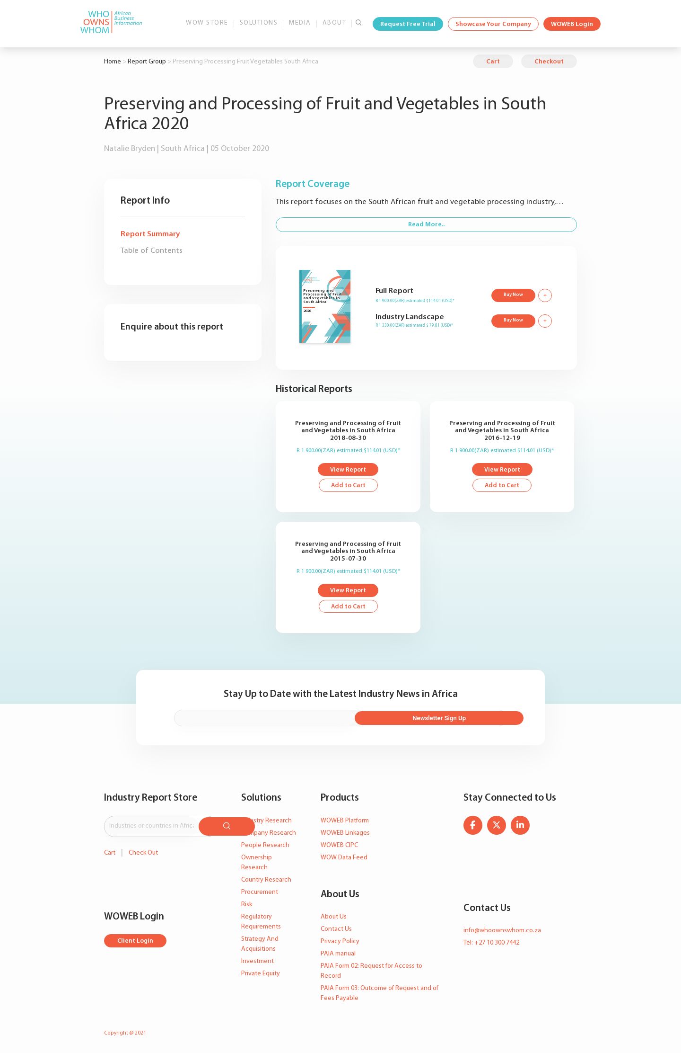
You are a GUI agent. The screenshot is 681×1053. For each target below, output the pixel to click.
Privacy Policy (340, 942)
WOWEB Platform (345, 821)
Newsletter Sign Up (455, 719)
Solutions (259, 23)
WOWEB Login (572, 24)
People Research (265, 846)
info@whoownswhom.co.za (502, 931)
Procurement (259, 893)
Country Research (266, 880)
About (335, 23)
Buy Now (512, 294)
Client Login (136, 940)
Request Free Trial (408, 24)
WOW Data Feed (344, 858)
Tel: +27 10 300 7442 (491, 943)
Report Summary (150, 234)
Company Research (268, 834)
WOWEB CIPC (339, 846)
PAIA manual (338, 954)
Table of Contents (152, 251)
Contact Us (336, 930)
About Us (334, 917)
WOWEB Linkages (345, 834)
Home (112, 61)
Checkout (549, 61)
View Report (348, 470)
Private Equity (260, 974)
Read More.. (426, 224)
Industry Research (266, 821)
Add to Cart (348, 487)
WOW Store (207, 23)
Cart (493, 61)
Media (300, 23)
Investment (257, 962)
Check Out (143, 851)
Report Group (147, 61)
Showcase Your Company (493, 24)
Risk (246, 905)
